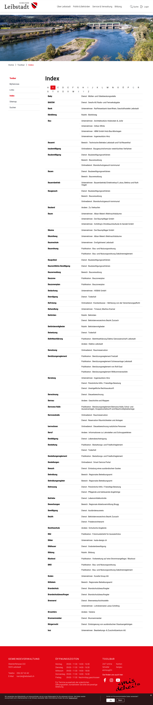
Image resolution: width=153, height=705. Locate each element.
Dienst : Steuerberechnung (92, 394)
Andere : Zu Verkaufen (90, 207)
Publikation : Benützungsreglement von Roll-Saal (101, 367)
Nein (120, 700)
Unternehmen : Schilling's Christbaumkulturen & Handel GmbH (107, 224)
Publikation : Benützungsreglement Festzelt (99, 356)
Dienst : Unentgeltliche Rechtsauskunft (97, 388)
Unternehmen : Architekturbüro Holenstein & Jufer (102, 121)
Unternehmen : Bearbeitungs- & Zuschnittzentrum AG (103, 630)
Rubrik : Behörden (88, 315)
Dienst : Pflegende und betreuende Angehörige (100, 492)
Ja (110, 700)
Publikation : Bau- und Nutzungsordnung (98, 248)
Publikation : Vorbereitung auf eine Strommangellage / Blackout (108, 559)
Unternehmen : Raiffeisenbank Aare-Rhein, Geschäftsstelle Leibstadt (110, 108)
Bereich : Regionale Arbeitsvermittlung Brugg (100, 504)
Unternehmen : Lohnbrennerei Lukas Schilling (100, 606)
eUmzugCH (107, 670)
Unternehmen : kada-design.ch (94, 540)
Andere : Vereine (88, 612)
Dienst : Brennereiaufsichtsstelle (94, 600)
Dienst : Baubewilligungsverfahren (95, 155)
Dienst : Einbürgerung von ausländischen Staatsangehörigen (106, 624)
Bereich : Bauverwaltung (91, 160)
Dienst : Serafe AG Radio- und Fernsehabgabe (100, 102)
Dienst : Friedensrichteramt (92, 522)
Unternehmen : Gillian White (93, 126)
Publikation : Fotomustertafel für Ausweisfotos (101, 534)
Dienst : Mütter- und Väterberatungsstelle (98, 96)
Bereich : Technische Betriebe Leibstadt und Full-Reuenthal (106, 142)
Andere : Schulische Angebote (93, 528)
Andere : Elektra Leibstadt (92, 344)
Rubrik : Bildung (88, 552)
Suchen (13, 107)
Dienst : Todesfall (88, 297)
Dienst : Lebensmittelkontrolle (93, 498)
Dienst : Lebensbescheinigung (94, 439)
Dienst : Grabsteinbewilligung (93, 546)
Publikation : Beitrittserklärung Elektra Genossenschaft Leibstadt (108, 339)
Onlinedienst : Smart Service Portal (96, 462)
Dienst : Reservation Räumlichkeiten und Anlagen (102, 420)
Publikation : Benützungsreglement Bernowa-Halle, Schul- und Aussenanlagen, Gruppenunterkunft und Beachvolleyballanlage (107, 408)
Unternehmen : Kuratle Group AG (95, 576)
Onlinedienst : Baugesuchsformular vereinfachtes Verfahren (106, 149)
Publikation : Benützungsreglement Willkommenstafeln (104, 372)
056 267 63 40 (23, 673)
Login (146, 7)
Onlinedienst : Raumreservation (94, 350)
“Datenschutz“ (73, 698)
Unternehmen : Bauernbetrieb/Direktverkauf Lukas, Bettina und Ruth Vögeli (109, 184)
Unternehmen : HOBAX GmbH (93, 291)
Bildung (118, 6)
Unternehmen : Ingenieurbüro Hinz (95, 136)
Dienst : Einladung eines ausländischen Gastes (101, 468)
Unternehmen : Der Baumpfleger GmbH (97, 219)
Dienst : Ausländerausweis (92, 510)
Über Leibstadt (64, 6)
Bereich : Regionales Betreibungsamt (96, 474)
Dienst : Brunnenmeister (91, 618)
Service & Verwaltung (102, 6)
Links (12, 90)
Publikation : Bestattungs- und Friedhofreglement (102, 445)
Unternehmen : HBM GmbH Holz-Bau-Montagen (101, 131)
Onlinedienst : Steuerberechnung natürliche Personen (103, 426)
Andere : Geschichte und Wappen (95, 400)
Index (18, 95)
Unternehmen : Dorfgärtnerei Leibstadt (97, 242)
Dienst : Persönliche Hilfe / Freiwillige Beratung (101, 383)
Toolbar (13, 78)
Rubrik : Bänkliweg (89, 115)
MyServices (14, 84)
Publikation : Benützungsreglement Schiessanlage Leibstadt (106, 361)
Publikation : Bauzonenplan (93, 278)
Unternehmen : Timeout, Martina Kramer (98, 309)
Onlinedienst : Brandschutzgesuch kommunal (100, 165)
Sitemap (13, 101)
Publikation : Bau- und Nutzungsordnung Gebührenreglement (107, 254)
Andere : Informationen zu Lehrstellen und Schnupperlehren (106, 432)
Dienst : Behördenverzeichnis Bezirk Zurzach (100, 320)
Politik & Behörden (81, 6)
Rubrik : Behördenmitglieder (93, 326)
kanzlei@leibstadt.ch (25, 676)
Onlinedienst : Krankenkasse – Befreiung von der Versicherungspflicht (110, 303)
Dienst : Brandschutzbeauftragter (95, 588)
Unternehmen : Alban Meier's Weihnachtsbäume (101, 214)
